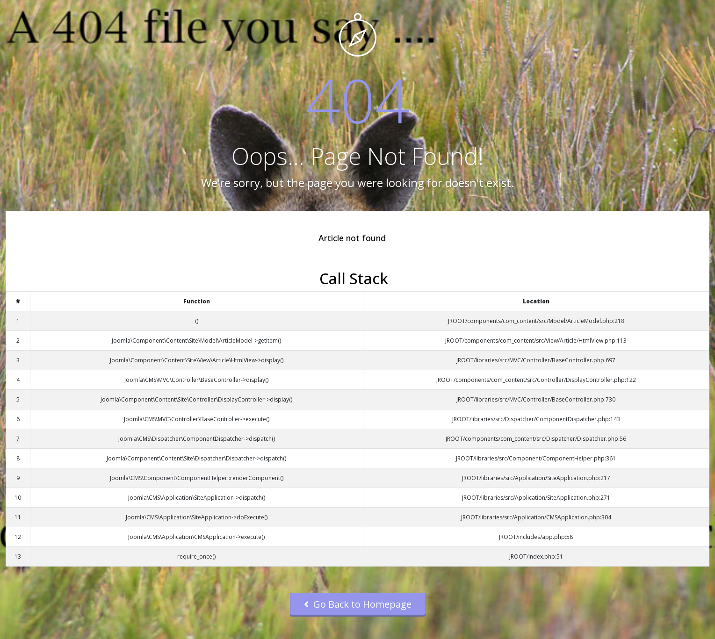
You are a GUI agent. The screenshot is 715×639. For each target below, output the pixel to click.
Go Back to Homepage (358, 604)
